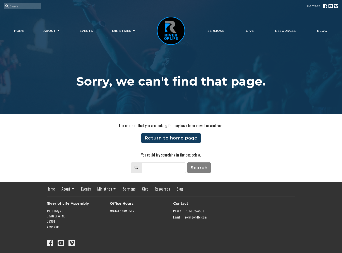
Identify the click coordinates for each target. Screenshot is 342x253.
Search (199, 167)
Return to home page (171, 138)
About (51, 31)
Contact (313, 6)
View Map (53, 226)
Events (86, 31)
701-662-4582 (194, 210)
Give (250, 31)
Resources (285, 31)
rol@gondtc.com (196, 217)
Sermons (215, 31)
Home (19, 31)
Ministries (124, 31)
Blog (322, 31)
